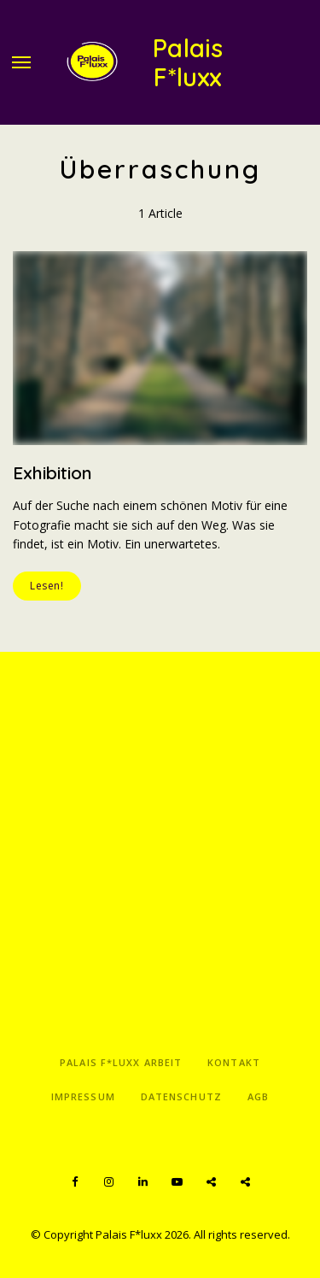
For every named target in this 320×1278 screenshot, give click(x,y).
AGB (258, 1096)
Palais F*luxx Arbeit (121, 1062)
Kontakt (233, 1062)
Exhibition (52, 472)
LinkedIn (143, 1182)
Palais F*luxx (188, 62)
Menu (21, 62)
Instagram (109, 1182)
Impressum (83, 1096)
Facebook (75, 1182)
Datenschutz (181, 1096)
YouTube (177, 1182)
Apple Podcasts (246, 1182)
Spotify (211, 1182)
